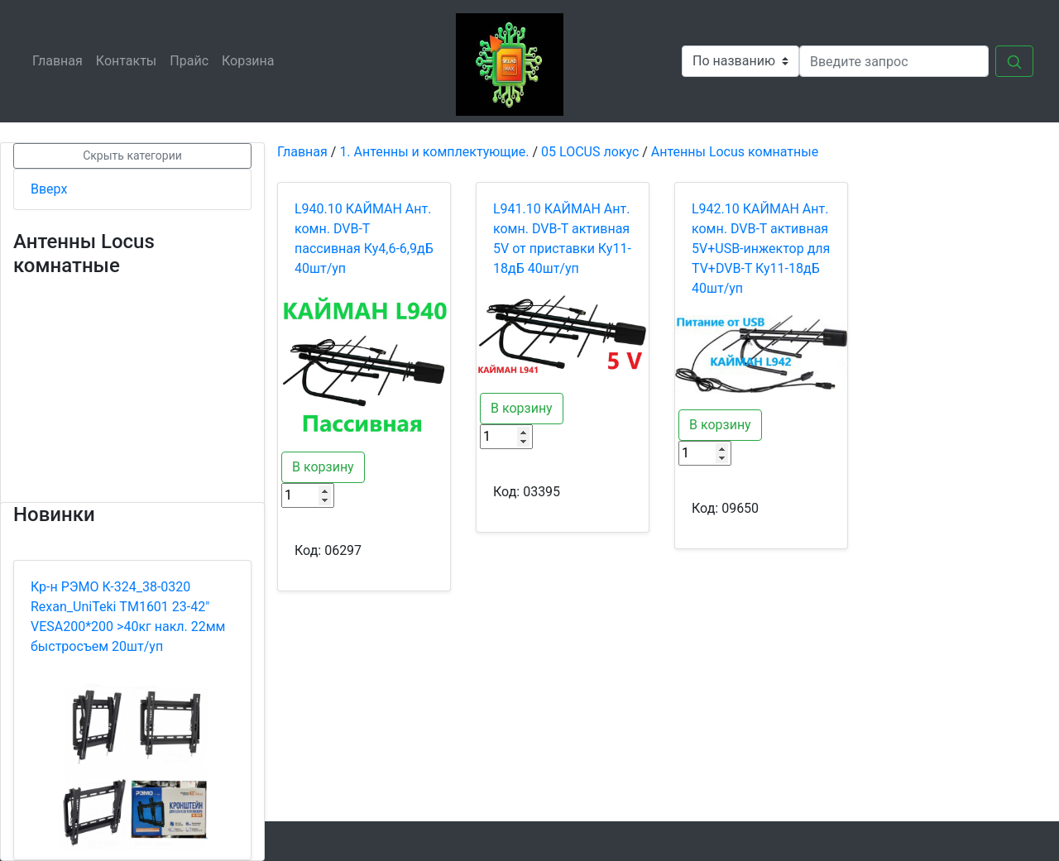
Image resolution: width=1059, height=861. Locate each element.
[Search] (894, 61)
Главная (60, 60)
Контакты (129, 60)
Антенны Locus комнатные (734, 152)
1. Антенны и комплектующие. (434, 152)
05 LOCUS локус (590, 152)
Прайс (192, 60)
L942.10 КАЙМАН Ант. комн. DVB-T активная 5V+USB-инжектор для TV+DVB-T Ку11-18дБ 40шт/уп (761, 248)
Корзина (251, 60)
